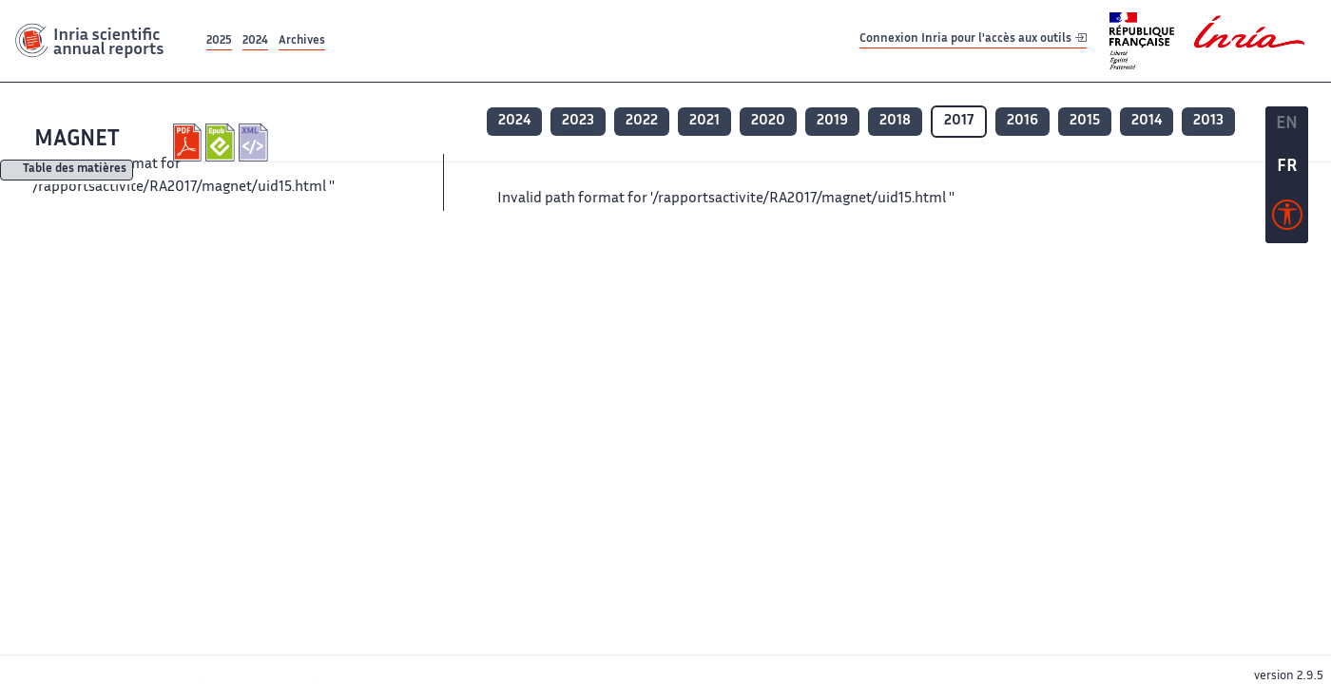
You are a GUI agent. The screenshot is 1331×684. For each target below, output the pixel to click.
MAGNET (77, 140)
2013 (1208, 121)
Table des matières (74, 170)
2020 (768, 121)
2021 (704, 121)
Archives (302, 41)
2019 (832, 121)
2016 (1022, 121)
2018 (895, 121)
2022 (642, 121)
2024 (255, 41)
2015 (1085, 121)
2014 (1146, 121)
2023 (578, 121)
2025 (219, 41)
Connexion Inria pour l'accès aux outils (973, 40)
